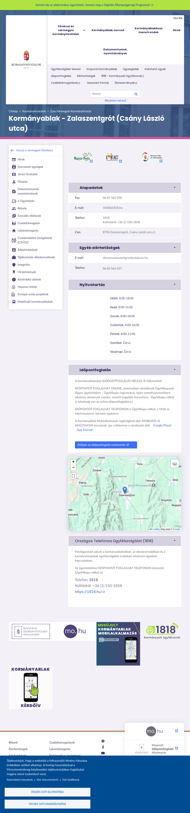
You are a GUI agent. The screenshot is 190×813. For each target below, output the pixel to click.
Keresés (136, 94)
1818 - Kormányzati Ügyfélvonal (123, 76)
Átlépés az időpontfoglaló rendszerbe (103, 444)
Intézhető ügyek (155, 69)
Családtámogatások (66, 83)
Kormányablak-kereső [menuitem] (108, 30)
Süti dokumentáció (47, 779)
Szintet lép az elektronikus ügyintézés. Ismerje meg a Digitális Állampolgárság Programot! (95, 5)
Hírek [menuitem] (177, 30)
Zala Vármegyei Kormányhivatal (70, 111)
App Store (85, 429)
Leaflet (154, 529)
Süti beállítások (70, 779)
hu (175, 18)
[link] (124, 541)
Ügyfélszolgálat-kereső (66, 69)
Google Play (163, 425)
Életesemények (126, 83)
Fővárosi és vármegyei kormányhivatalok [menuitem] (69, 30)
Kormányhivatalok (26, 58)
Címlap (13, 111)
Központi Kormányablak (102, 69)
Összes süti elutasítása (47, 792)
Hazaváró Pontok (98, 83)
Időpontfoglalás (61, 76)
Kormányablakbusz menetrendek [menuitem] (149, 30)
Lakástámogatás (59, 749)
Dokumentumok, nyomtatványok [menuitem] (115, 51)
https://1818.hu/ (90, 592)
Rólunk (13, 742)
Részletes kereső (115, 100)
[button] (124, 187)
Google (176, 529)
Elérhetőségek (86, 76)
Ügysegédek (131, 69)
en (180, 18)
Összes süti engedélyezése (47, 804)
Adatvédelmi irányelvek (20, 779)
